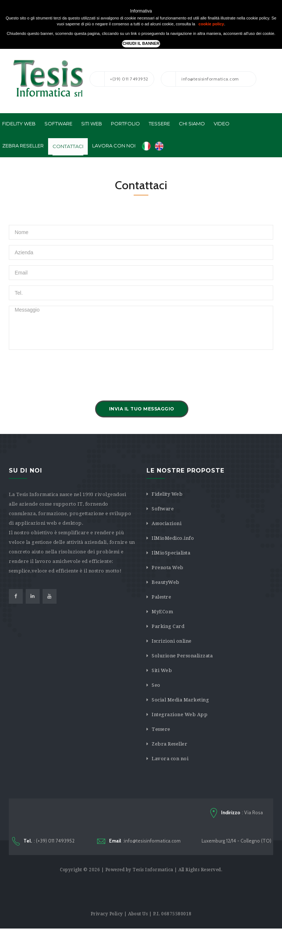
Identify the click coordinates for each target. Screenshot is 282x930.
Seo (156, 685)
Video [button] (221, 123)
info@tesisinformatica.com (200, 79)
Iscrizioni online (172, 641)
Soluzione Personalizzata (182, 655)
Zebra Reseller (169, 744)
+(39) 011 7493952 (119, 79)
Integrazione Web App (179, 714)
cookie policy (211, 24)
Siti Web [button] (91, 123)
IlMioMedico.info (173, 538)
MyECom (162, 611)
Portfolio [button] (125, 123)
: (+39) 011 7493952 (43, 842)
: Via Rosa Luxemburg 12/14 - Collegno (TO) (236, 826)
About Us (138, 915)
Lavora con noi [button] (113, 145)
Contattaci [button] (68, 146)
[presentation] (64, 369)
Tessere (161, 729)
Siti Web (162, 670)
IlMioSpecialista (171, 553)
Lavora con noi (170, 758)
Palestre (161, 597)
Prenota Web (168, 567)
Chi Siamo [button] (192, 123)
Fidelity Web (167, 494)
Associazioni (166, 523)
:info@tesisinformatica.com (139, 842)
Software (163, 508)
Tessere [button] (159, 123)
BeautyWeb (166, 582)
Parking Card (168, 626)
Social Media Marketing (180, 700)
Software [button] (58, 123)
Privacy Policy (107, 915)
